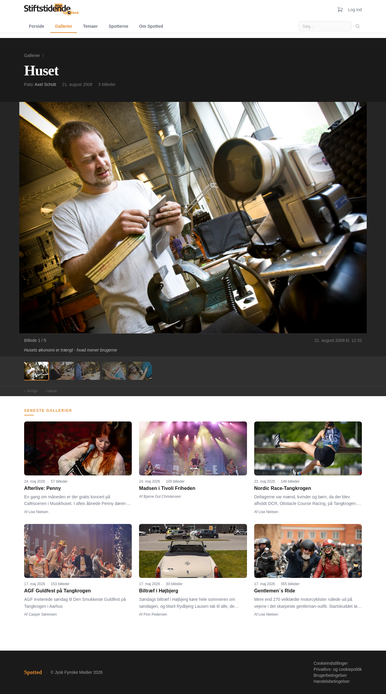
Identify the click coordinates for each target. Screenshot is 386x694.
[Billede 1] (36, 371)
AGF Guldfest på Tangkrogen (57, 590)
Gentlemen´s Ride (274, 590)
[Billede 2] (62, 371)
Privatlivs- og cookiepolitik (338, 669)
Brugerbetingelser (330, 675)
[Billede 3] (88, 371)
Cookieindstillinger (331, 663)
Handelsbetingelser (332, 681)
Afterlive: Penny (42, 488)
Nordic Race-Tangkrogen (282, 488)
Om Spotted (151, 26)
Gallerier (63, 26)
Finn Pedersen (155, 614)
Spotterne (118, 26)
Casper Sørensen (43, 614)
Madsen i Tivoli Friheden (167, 488)
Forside (36, 26)
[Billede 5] (140, 371)
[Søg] (357, 26)
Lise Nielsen (38, 512)
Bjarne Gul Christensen (162, 496)
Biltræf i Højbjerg (158, 590)
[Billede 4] (114, 371)
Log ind (355, 9)
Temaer (90, 26)
